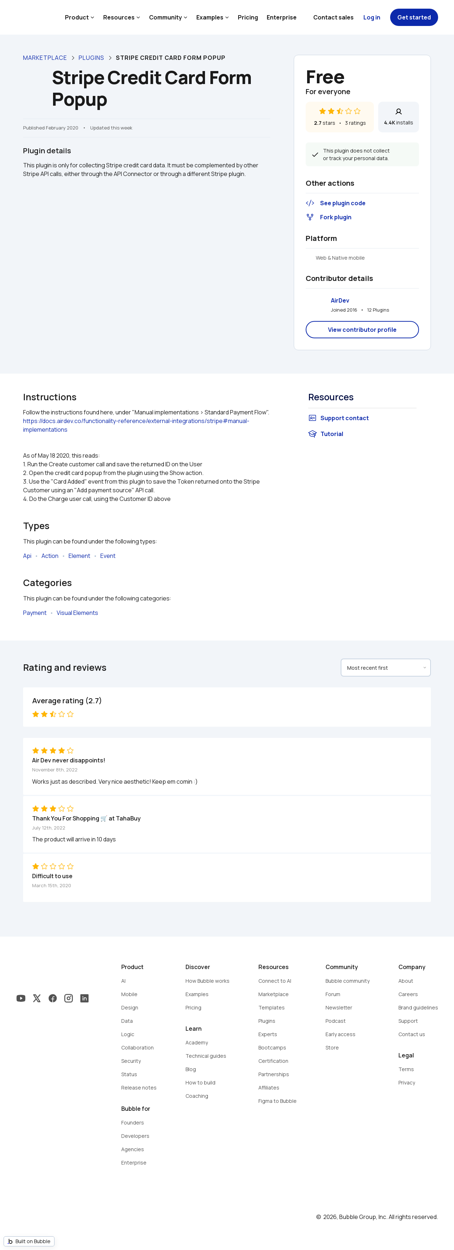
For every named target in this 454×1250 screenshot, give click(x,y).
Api (27, 556)
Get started (414, 17)
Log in (371, 17)
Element (79, 556)
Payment (35, 613)
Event (107, 556)
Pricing (248, 17)
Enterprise (282, 17)
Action (50, 556)
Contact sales (333, 17)
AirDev (340, 300)
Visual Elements (77, 613)
